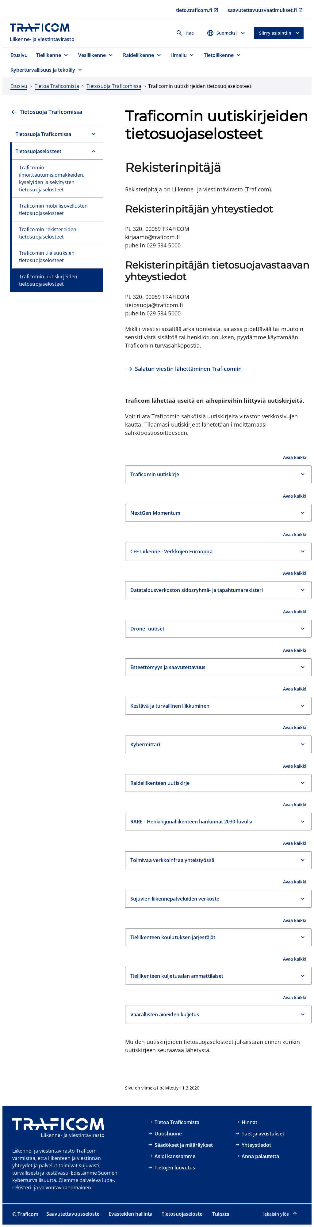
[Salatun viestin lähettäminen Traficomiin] (184, 369)
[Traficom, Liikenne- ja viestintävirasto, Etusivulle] (43, 33)
